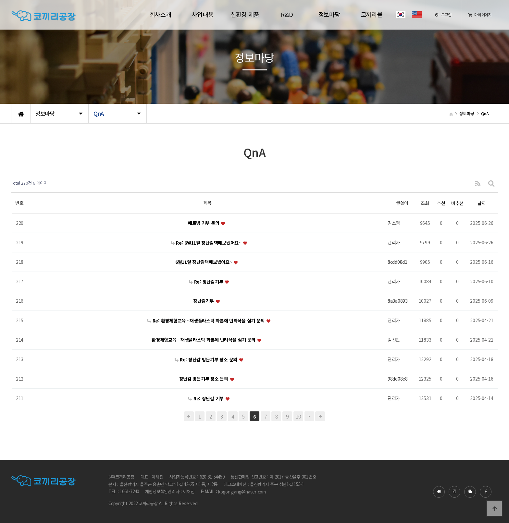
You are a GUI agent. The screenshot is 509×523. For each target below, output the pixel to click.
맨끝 (320, 416)
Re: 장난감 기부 (206, 398)
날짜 (482, 203)
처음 (189, 416)
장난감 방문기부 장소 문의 (204, 379)
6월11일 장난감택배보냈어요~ (204, 262)
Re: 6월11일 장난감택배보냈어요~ (206, 242)
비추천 (457, 203)
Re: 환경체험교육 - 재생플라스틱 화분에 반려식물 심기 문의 (206, 320)
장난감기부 (204, 301)
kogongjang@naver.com (242, 492)
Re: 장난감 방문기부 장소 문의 (206, 359)
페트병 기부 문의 (204, 223)
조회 (425, 203)
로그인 (443, 14)
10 (298, 416)
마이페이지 (480, 14)
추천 (441, 203)
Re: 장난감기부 (206, 281)
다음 (309, 416)
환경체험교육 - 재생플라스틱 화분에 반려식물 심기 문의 (204, 340)
